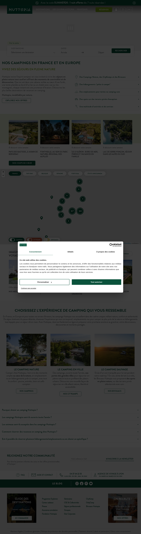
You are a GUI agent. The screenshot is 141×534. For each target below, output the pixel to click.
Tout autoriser (96, 282)
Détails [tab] (70, 252)
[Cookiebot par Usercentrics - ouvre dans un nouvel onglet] (111, 245)
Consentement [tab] (35, 252)
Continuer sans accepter (28, 288)
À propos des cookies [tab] (105, 252)
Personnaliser (44, 282)
